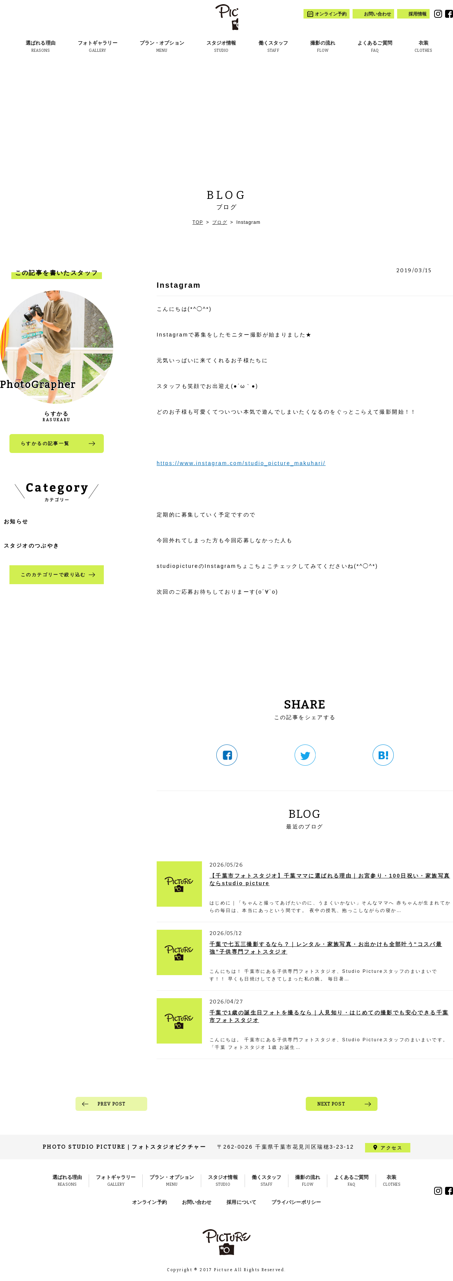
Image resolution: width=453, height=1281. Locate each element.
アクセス (391, 1147)
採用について (241, 1202)
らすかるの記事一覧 (45, 443)
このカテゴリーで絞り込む (53, 574)
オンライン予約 (149, 1202)
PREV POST (111, 1104)
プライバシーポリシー (296, 1202)
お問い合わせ (197, 1202)
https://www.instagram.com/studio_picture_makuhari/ (241, 463)
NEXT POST (331, 1104)
